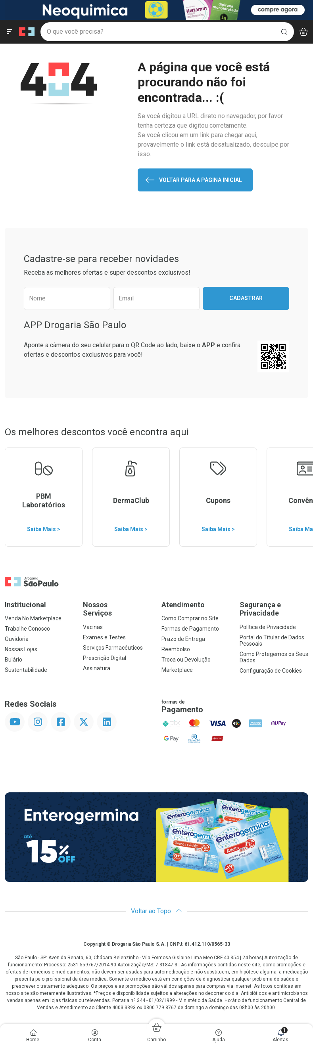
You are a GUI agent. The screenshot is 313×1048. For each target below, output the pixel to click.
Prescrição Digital (104, 658)
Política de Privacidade (268, 627)
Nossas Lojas (21, 649)
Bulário (13, 659)
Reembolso (175, 649)
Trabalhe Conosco (27, 628)
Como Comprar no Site (190, 618)
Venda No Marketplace (33, 618)
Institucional (25, 604)
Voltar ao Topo (156, 911)
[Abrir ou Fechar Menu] (9, 31)
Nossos (117, 609)
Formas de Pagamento (190, 628)
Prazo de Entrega (183, 639)
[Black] (156, 9)
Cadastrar (246, 298)
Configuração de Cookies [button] (271, 670)
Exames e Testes (104, 637)
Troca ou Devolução (186, 659)
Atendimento (183, 604)
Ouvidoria (17, 639)
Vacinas (93, 627)
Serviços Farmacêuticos (113, 647)
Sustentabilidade (26, 670)
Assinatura (96, 668)
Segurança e (274, 609)
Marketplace (177, 670)
